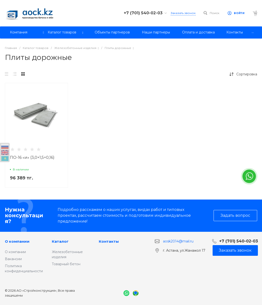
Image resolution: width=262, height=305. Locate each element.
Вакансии (13, 259)
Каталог (60, 241)
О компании (17, 241)
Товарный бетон (66, 264)
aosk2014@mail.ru (178, 241)
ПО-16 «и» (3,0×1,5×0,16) (32, 157)
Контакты (109, 241)
